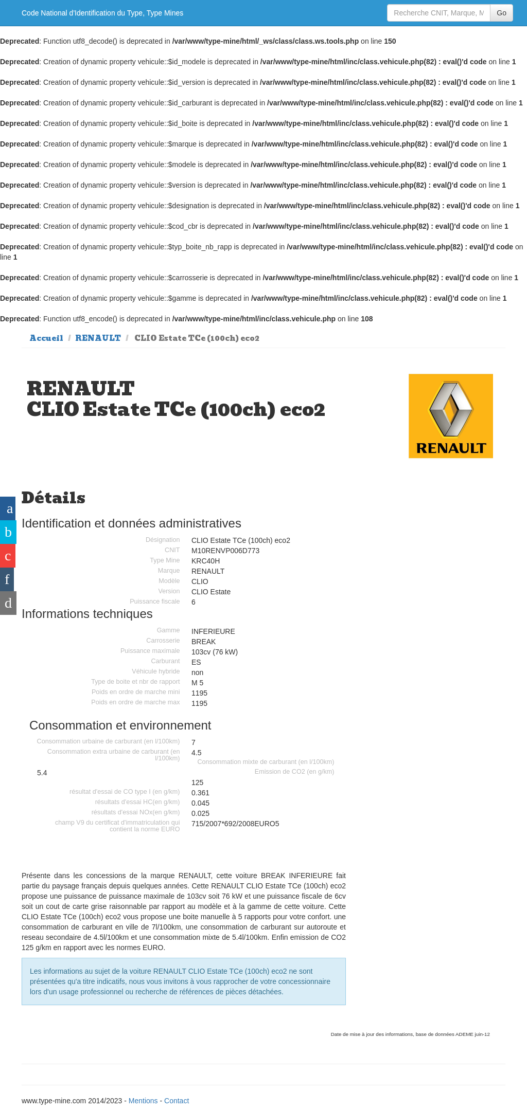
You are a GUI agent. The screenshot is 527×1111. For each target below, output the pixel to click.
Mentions (143, 1101)
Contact (176, 1101)
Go (501, 13)
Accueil (46, 338)
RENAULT (98, 338)
